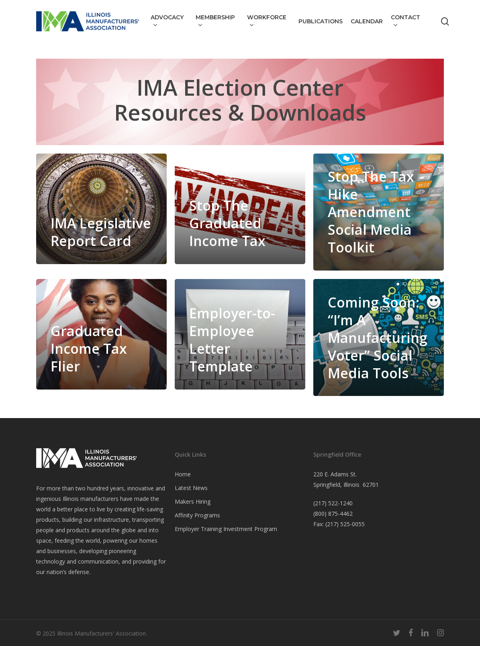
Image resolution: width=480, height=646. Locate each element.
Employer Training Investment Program (226, 529)
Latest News (191, 488)
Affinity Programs (197, 515)
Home (183, 474)
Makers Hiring (192, 501)
